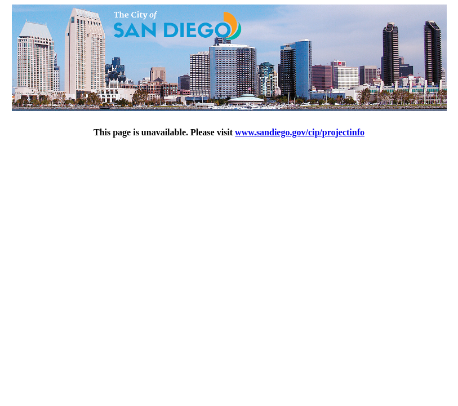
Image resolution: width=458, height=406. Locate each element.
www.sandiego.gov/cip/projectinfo (299, 132)
